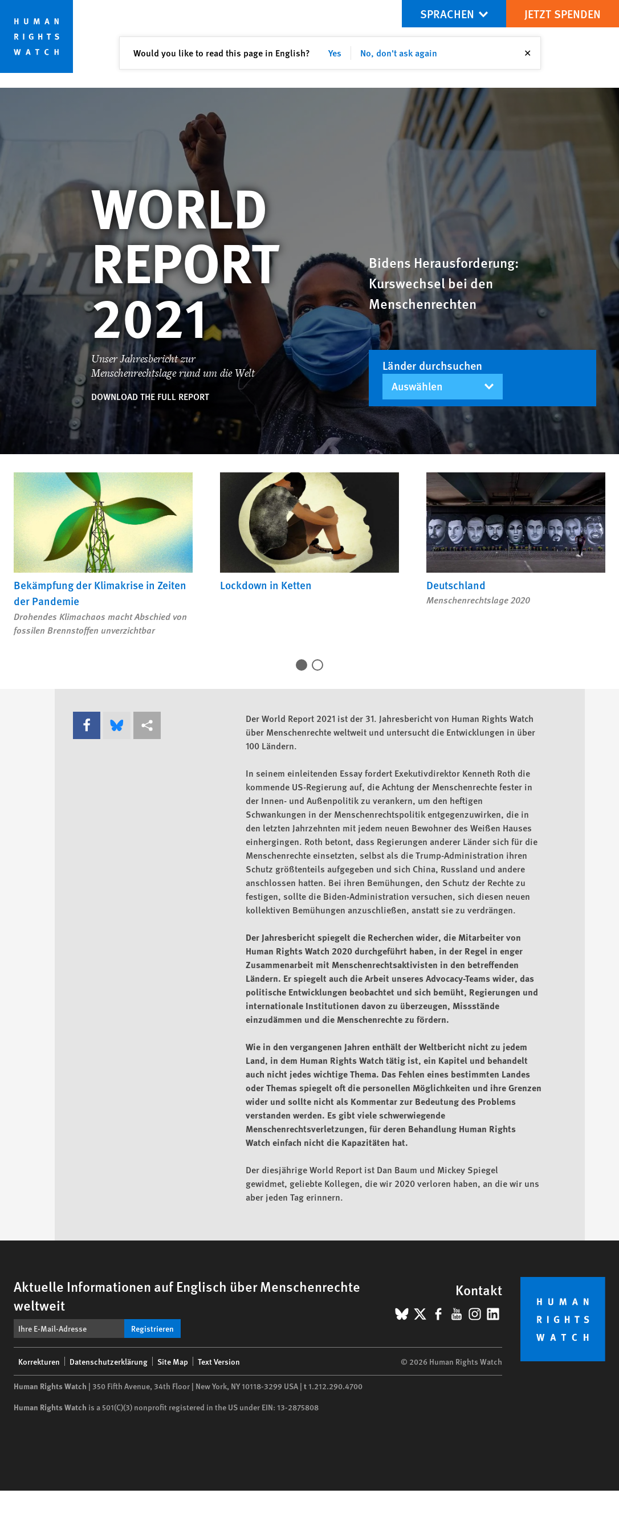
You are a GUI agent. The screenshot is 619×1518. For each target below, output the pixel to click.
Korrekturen (39, 1361)
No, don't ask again (398, 52)
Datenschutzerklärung (109, 1361)
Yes (334, 52)
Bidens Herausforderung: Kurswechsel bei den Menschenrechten (444, 282)
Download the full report (150, 396)
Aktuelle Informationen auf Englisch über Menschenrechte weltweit (187, 1295)
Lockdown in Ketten (266, 585)
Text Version (219, 1361)
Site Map (172, 1361)
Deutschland (456, 585)
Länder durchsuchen (432, 365)
